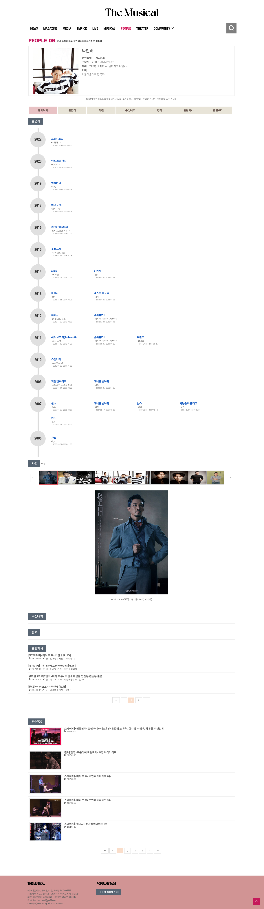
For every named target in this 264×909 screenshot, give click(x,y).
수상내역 (130, 110)
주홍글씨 (56, 249)
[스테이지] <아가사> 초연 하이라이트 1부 (85, 823)
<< (116, 700)
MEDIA (67, 28)
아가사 (97, 271)
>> (146, 700)
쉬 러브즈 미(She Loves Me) (64, 337)
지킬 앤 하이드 (58, 381)
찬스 (53, 403)
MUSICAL (109, 28)
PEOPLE (126, 28)
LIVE (95, 28)
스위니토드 (57, 138)
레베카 (54, 271)
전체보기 (43, 110)
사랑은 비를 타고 (188, 403)
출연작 (72, 110)
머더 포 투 (56, 204)
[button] (230, 478)
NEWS (34, 28)
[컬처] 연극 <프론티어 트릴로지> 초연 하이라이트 (90, 752)
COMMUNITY (164, 28)
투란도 (140, 337)
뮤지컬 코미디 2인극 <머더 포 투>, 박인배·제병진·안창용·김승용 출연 (65, 676)
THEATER (142, 28)
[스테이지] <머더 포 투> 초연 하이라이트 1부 (87, 800)
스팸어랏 (56, 359)
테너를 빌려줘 (101, 381)
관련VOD (217, 110)
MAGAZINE (50, 28)
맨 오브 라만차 (58, 160)
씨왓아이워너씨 (59, 226)
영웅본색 (56, 182)
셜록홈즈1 (99, 315)
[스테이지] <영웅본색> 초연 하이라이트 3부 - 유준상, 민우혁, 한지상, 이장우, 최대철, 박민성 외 (114, 728)
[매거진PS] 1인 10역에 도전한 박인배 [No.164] (52, 665)
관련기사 (188, 110)
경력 (159, 110)
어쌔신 (54, 315)
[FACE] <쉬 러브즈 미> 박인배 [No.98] (47, 686)
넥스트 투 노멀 (101, 293)
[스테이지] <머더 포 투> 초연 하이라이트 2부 (87, 776)
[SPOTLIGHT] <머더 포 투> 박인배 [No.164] (49, 655)
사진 (101, 110)
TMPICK (82, 28)
